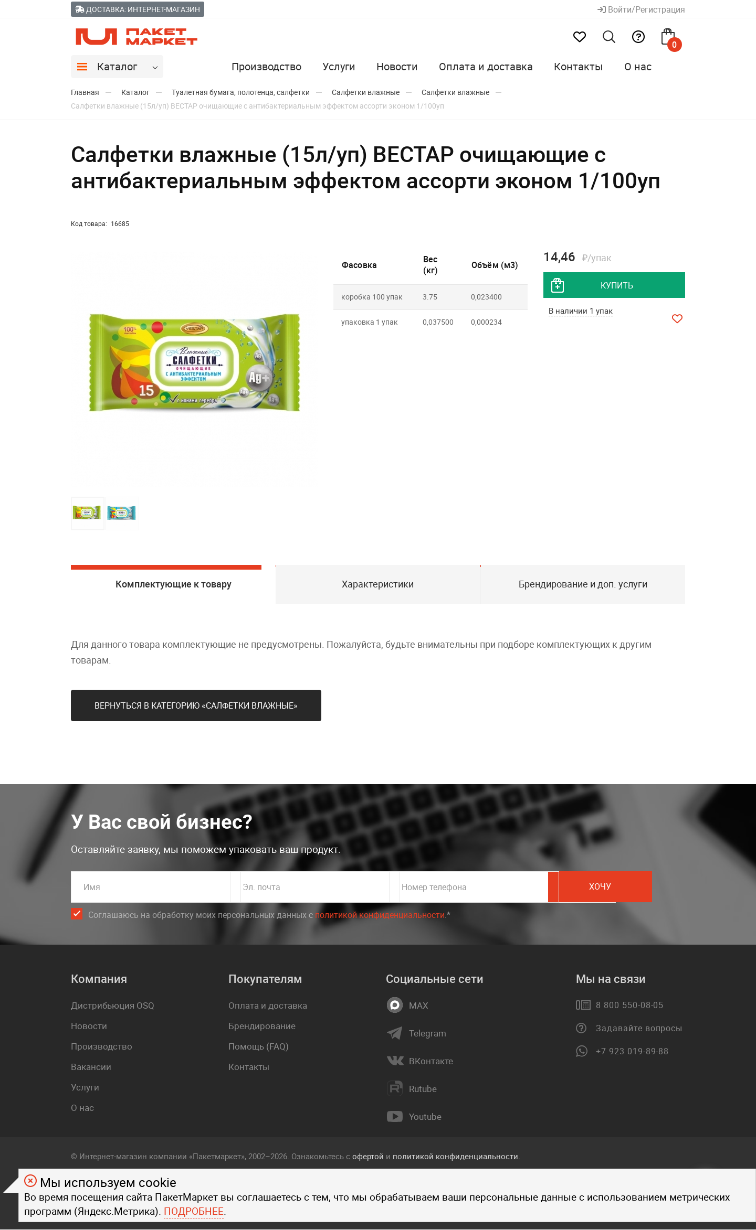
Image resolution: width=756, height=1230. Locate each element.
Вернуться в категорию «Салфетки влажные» (196, 706)
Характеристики (378, 584)
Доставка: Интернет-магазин (137, 9)
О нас (638, 66)
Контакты (578, 66)
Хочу (638, 887)
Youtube (425, 1117)
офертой (368, 1156)
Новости (397, 66)
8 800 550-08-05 (630, 1005)
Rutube (423, 1089)
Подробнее (194, 1211)
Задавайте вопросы (639, 1028)
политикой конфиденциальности (380, 915)
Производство (266, 66)
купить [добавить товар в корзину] (617, 285)
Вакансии (91, 1067)
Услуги (338, 66)
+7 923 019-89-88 (632, 1051)
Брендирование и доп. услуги (583, 584)
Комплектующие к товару (173, 584)
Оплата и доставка (486, 66)
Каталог (117, 66)
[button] (308, 369)
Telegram (427, 1034)
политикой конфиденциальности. (456, 1156)
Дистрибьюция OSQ (112, 1006)
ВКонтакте (431, 1061)
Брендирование (262, 1026)
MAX (418, 1006)
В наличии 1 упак (581, 311)
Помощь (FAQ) (258, 1047)
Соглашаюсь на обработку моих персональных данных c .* (269, 916)
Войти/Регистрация (641, 9)
